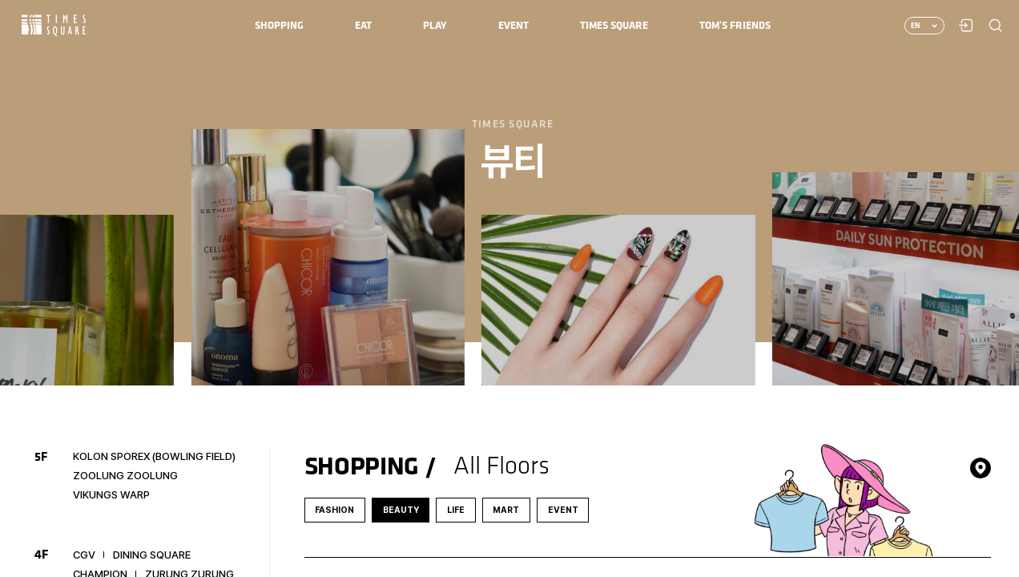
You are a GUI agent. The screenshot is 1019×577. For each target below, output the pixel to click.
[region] (509, 288)
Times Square (54, 25)
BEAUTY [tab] (401, 510)
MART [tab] (506, 510)
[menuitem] (279, 25)
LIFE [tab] (456, 510)
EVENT (563, 510)
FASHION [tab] (334, 510)
